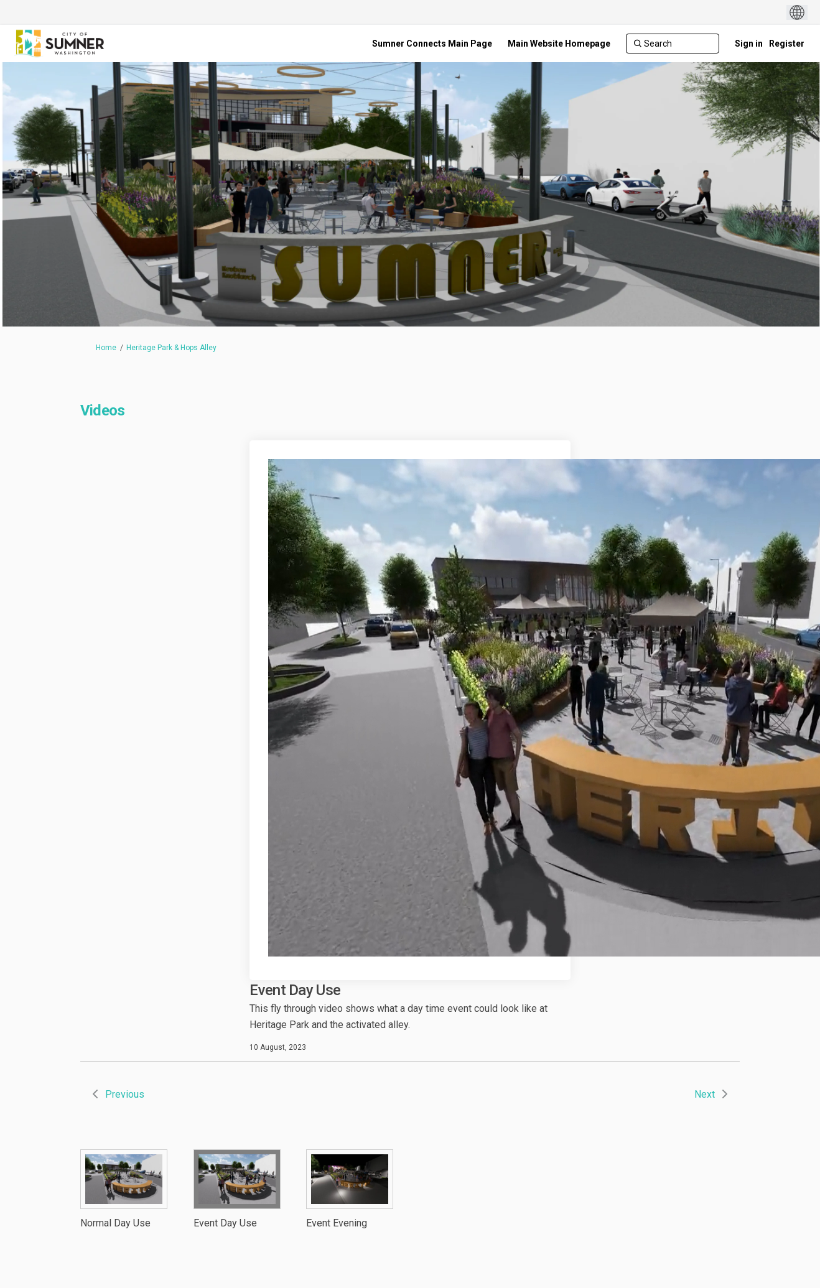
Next (704, 1094)
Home (106, 347)
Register (786, 44)
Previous (124, 1094)
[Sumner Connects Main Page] (432, 43)
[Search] (672, 43)
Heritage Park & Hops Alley (171, 347)
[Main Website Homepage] (559, 43)
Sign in (749, 44)
